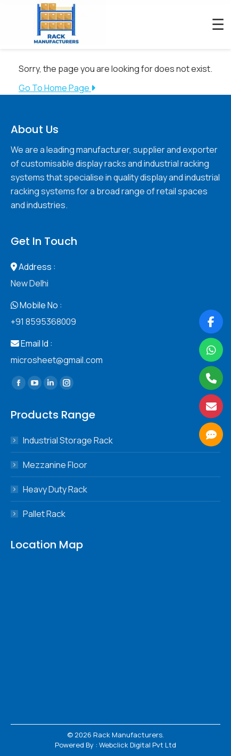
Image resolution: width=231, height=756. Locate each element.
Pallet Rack (44, 514)
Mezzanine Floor (55, 465)
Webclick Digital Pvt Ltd (137, 745)
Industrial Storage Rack (68, 440)
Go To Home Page (57, 88)
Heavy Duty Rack (55, 489)
